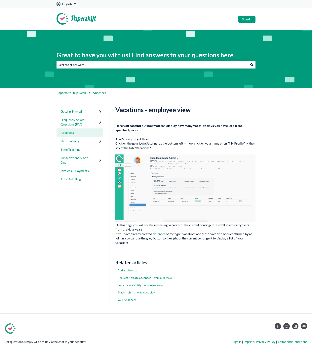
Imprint (249, 342)
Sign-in (247, 19)
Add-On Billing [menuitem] (70, 179)
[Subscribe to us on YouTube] (304, 326)
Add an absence (127, 270)
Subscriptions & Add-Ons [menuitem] (75, 160)
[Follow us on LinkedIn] (295, 326)
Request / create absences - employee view (145, 277)
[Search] (251, 65)
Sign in (237, 342)
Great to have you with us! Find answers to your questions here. (146, 55)
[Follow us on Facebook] (278, 326)
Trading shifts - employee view (137, 292)
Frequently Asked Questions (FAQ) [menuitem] (72, 122)
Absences (99, 93)
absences (159, 234)
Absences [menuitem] (67, 132)
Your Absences (127, 299)
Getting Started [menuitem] (71, 111)
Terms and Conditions (292, 342)
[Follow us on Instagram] (286, 326)
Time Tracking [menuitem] (70, 149)
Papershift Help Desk (71, 93)
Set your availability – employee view (140, 285)
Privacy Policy (265, 342)
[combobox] (152, 65)
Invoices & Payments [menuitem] (74, 171)
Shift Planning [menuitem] (69, 141)
